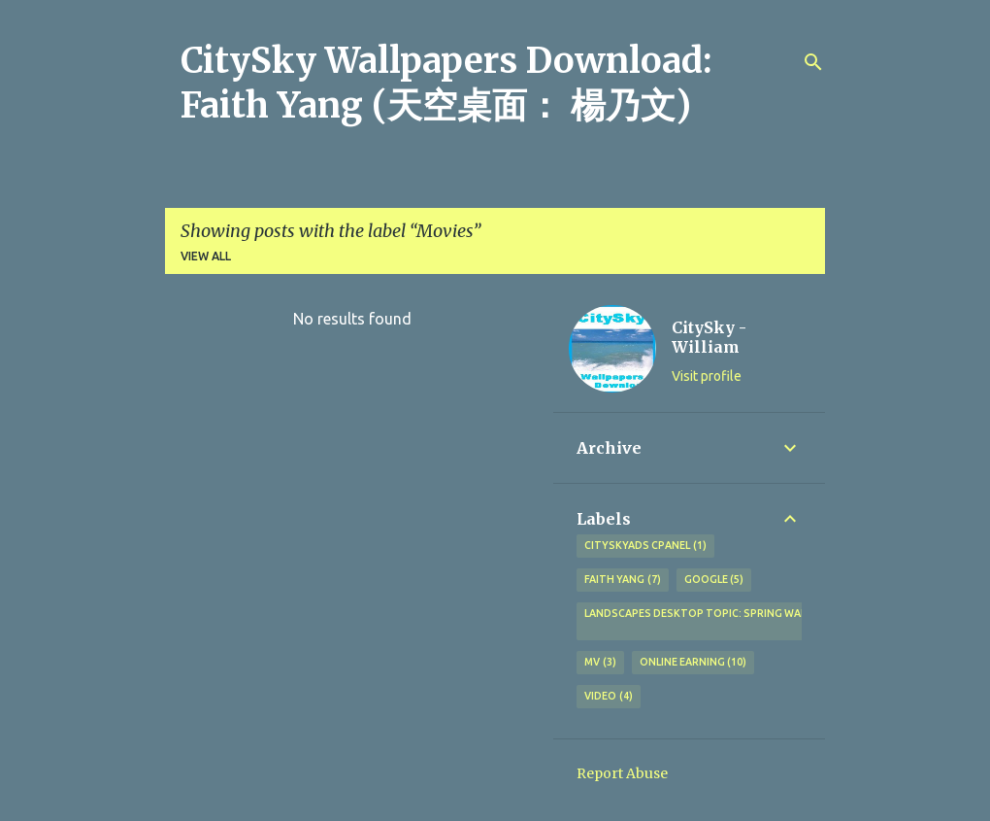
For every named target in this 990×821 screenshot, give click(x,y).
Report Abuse (622, 773)
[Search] (813, 62)
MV (600, 662)
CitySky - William (709, 337)
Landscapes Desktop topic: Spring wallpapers (717, 622)
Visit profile (707, 376)
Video (608, 696)
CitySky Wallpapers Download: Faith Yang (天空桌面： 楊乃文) (446, 83)
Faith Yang (622, 580)
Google (714, 580)
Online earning (693, 662)
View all (206, 256)
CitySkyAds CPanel (645, 546)
